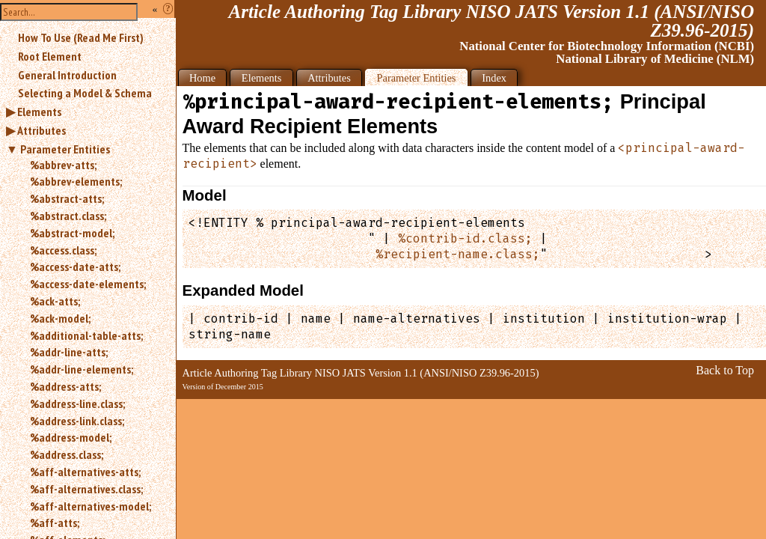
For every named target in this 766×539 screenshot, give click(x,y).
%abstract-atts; (67, 198)
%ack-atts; (55, 300)
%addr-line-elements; (81, 369)
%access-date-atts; (75, 266)
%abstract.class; (68, 215)
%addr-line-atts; (69, 351)
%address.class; (66, 454)
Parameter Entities (65, 148)
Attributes (41, 130)
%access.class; (63, 250)
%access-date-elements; (88, 283)
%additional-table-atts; (86, 335)
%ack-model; (60, 318)
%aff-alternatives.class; (86, 488)
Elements (39, 111)
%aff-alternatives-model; (90, 506)
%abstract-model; (72, 232)
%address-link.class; (77, 420)
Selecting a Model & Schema (85, 92)
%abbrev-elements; (76, 181)
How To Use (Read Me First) (81, 37)
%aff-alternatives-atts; (85, 471)
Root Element (50, 56)
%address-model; (70, 437)
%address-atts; (65, 386)
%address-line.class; (77, 403)
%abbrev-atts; (63, 164)
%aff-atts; (54, 522)
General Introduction (67, 74)
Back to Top (725, 370)
